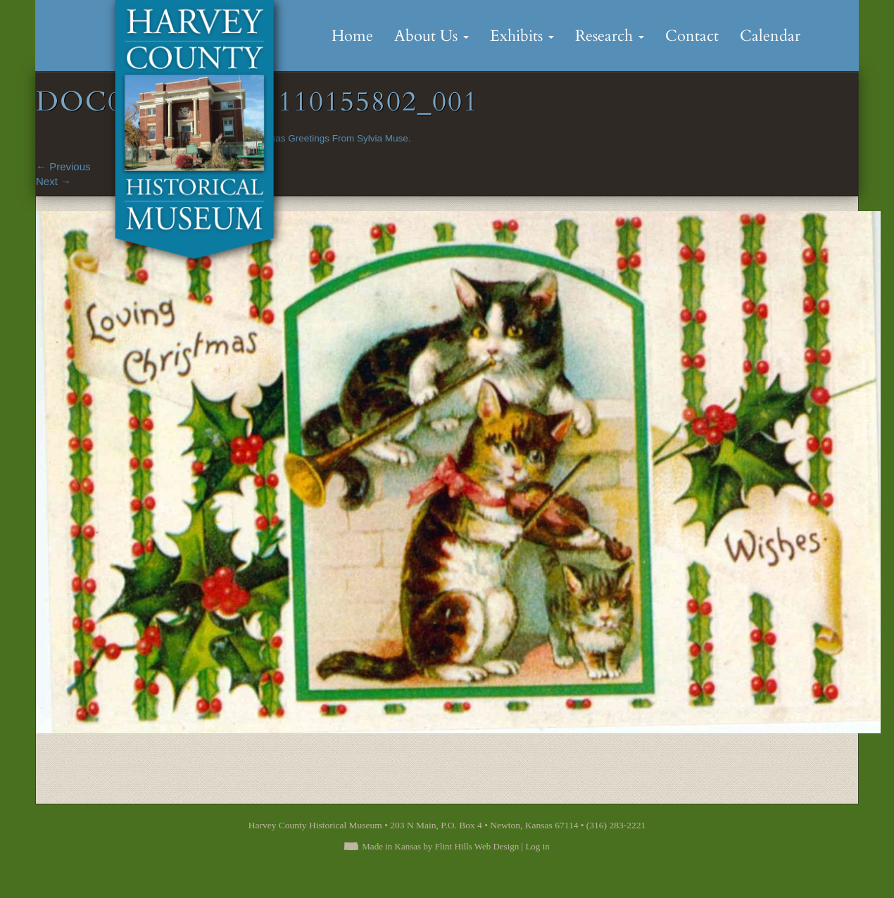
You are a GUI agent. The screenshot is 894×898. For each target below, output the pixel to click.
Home (352, 35)
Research (609, 35)
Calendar (770, 35)
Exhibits (522, 35)
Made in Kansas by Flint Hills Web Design (440, 846)
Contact (692, 35)
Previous (63, 166)
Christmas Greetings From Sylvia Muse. (327, 138)
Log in (537, 846)
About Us (431, 35)
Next (53, 181)
